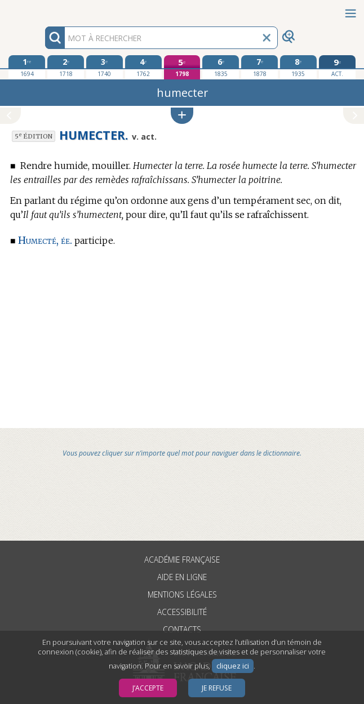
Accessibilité (182, 612)
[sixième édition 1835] (220, 67)
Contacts (182, 629)
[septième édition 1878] (259, 67)
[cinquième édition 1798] (182, 67)
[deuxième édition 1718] (65, 67)
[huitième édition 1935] (298, 67)
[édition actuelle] (337, 67)
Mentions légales (182, 594)
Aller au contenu (44, 10)
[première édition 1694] (26, 67)
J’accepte (147, 688)
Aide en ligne (182, 577)
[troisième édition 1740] (104, 67)
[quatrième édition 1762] (143, 67)
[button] (182, 116)
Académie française (182, 559)
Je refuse (217, 688)
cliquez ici (232, 666)
